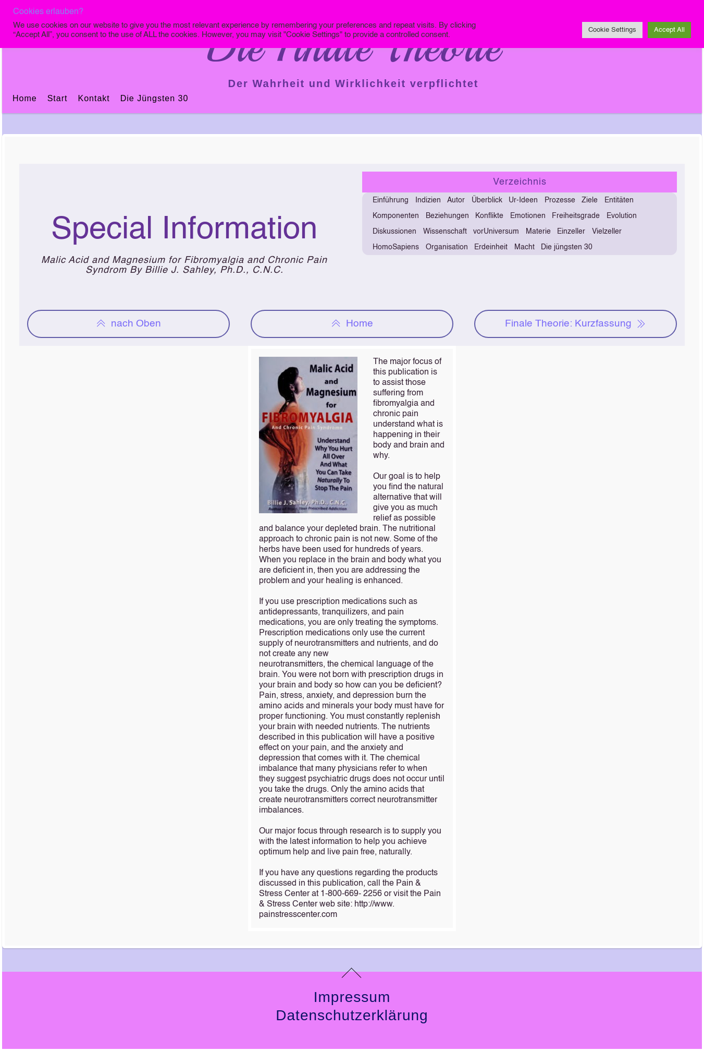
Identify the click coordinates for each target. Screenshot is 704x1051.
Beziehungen (447, 216)
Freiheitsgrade (576, 216)
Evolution (622, 216)
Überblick (487, 200)
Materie (538, 231)
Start (57, 98)
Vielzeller (607, 231)
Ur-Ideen (523, 200)
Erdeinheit (491, 247)
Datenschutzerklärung (352, 1015)
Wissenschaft (445, 231)
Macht (524, 247)
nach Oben (128, 324)
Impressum (352, 997)
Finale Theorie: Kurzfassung (575, 324)
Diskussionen (394, 231)
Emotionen (528, 216)
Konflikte (489, 216)
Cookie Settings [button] (612, 30)
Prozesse (560, 200)
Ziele (590, 200)
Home (25, 98)
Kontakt (93, 98)
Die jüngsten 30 (154, 98)
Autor (456, 200)
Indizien (428, 200)
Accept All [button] (669, 30)
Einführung (391, 200)
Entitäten (619, 200)
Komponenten (396, 216)
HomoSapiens (396, 247)
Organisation (447, 247)
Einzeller (571, 231)
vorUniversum (496, 231)
